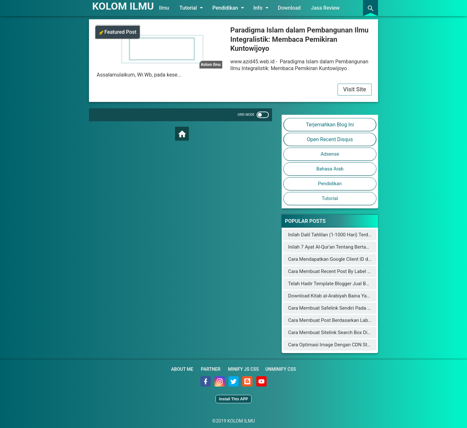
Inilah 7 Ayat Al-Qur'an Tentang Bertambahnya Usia (342, 247)
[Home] (182, 134)
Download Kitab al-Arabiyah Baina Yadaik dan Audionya (347, 296)
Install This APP (233, 399)
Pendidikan (229, 8)
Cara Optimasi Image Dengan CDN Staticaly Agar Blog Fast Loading (360, 345)
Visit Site (354, 89)
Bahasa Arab (330, 169)
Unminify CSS (280, 369)
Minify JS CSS (243, 369)
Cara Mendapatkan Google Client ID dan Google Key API (347, 259)
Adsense (330, 154)
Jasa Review (325, 8)
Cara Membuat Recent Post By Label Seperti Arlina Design (350, 271)
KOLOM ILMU (123, 6)
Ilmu (164, 8)
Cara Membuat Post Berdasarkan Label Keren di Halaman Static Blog (361, 320)
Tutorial (193, 8)
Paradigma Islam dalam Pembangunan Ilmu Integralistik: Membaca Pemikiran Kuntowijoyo (299, 39)
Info (262, 8)
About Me (182, 369)
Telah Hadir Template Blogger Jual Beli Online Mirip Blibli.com (354, 284)
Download (289, 8)
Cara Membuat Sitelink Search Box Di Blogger (336, 332)
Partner (210, 369)
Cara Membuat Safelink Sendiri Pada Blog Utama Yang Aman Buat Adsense (368, 308)
